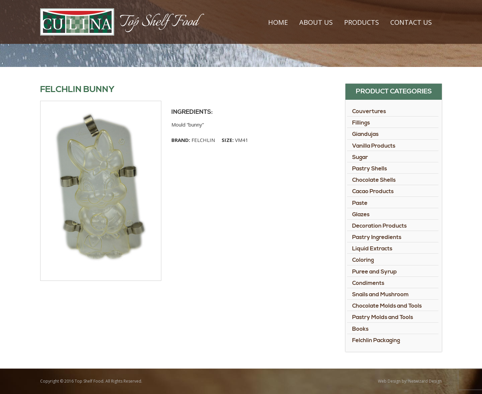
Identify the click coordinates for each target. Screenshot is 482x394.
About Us (316, 22)
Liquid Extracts (372, 248)
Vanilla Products (373, 146)
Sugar (360, 157)
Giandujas (365, 134)
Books (360, 329)
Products (361, 22)
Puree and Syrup (374, 271)
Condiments (368, 283)
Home (278, 22)
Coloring (363, 260)
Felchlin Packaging (376, 340)
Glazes (361, 214)
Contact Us (411, 22)
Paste (360, 203)
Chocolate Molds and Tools (387, 306)
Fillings (361, 123)
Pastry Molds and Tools (382, 317)
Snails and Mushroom (380, 294)
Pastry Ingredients (376, 237)
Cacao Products (373, 191)
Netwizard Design (425, 381)
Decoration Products (379, 226)
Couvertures (369, 111)
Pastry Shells (369, 168)
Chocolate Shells (374, 180)
